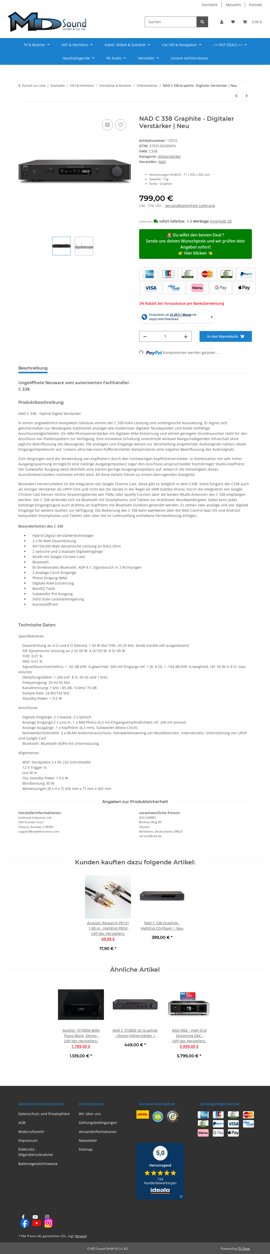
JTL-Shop (244, 1248)
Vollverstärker (169, 156)
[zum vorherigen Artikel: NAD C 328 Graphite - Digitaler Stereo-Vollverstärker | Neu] (236, 95)
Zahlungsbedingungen (98, 1122)
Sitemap (86, 1149)
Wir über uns (90, 1113)
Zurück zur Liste (34, 85)
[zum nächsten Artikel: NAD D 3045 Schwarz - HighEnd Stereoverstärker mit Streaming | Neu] (247, 95)
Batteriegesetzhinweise (38, 1163)
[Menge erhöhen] (185, 336)
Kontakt (255, 4)
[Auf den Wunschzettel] (120, 124)
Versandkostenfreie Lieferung (190, 205)
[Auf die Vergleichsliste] (107, 124)
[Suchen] (171, 21)
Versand (81, 1236)
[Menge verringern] (144, 336)
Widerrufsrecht (31, 1131)
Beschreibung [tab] (33, 368)
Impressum (27, 1140)
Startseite (210, 4)
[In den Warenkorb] (22, 112)
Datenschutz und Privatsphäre (44, 1113)
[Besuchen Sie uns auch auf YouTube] (35, 1221)
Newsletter (88, 1140)
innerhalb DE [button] (221, 221)
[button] (221, 21)
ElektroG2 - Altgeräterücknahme (35, 1152)
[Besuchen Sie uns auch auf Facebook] (23, 1221)
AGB (21, 1122)
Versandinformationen (98, 1131)
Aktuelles (233, 4)
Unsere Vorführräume (189, 58)
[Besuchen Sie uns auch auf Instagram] (47, 1221)
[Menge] (165, 336)
